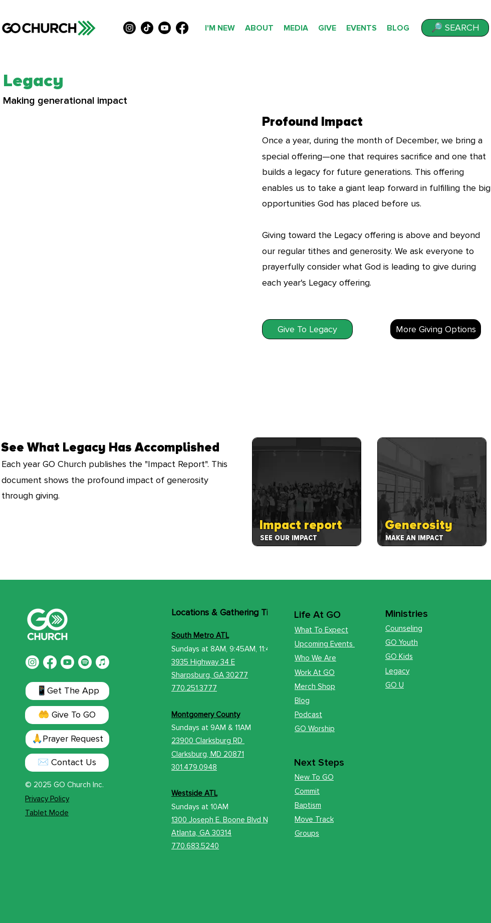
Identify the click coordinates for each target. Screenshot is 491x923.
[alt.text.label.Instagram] (129, 28)
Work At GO (315, 672)
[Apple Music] (102, 662)
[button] (455, 28)
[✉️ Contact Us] (67, 763)
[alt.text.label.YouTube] (164, 28)
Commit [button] (307, 791)
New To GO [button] (314, 777)
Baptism (308, 805)
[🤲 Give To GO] (67, 715)
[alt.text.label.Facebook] (182, 28)
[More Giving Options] (435, 329)
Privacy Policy (47, 798)
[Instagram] (32, 662)
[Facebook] (50, 662)
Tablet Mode (47, 812)
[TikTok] (147, 28)
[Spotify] (85, 662)
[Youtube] (67, 662)
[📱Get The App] (67, 691)
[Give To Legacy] (307, 329)
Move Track (314, 819)
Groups (307, 833)
